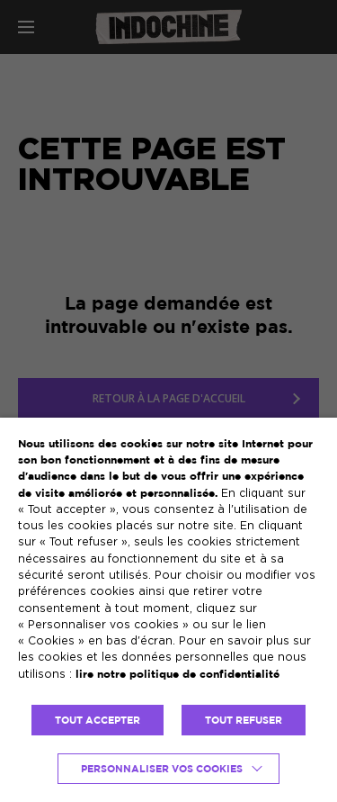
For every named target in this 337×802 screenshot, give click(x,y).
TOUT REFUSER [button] (243, 720)
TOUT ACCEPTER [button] (97, 720)
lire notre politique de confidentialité (177, 674)
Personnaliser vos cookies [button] (162, 768)
